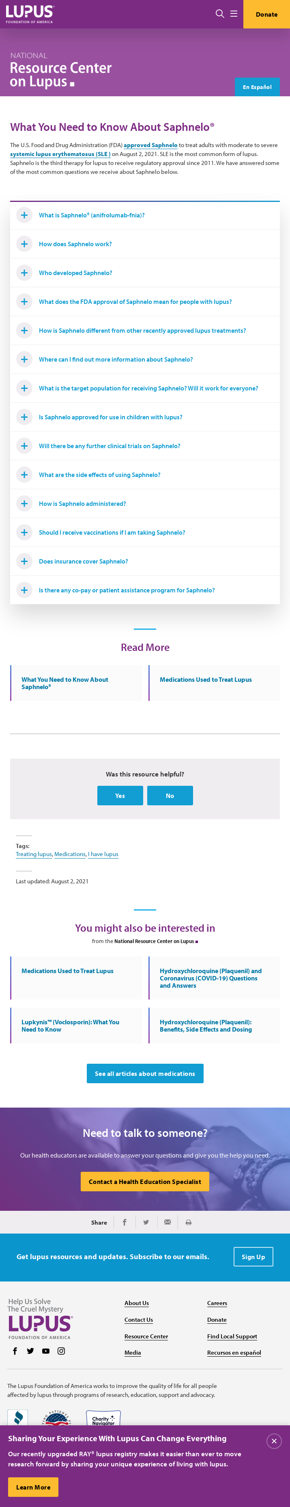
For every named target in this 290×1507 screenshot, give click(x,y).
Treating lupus (34, 854)
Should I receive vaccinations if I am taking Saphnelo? (100, 532)
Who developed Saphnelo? (64, 273)
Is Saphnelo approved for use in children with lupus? (99, 417)
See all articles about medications (145, 1073)
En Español (257, 87)
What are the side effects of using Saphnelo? (88, 474)
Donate (267, 14)
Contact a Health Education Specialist (145, 1181)
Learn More (33, 1491)
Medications (70, 854)
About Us (137, 1303)
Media (133, 1352)
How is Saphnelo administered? (71, 503)
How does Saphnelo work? (64, 244)
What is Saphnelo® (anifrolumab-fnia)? (80, 215)
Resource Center (146, 1336)
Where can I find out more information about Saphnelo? (104, 359)
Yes (120, 795)
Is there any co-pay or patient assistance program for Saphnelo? (115, 590)
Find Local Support (232, 1336)
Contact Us (139, 1319)
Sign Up (254, 1257)
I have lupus (103, 854)
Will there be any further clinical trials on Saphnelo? (98, 446)
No (170, 795)
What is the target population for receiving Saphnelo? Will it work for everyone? (137, 388)
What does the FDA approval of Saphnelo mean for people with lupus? (124, 301)
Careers (217, 1303)
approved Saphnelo (151, 145)
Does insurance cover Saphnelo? (72, 561)
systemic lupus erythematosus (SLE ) (60, 154)
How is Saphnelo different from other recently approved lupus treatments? (131, 330)
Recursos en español (234, 1352)
